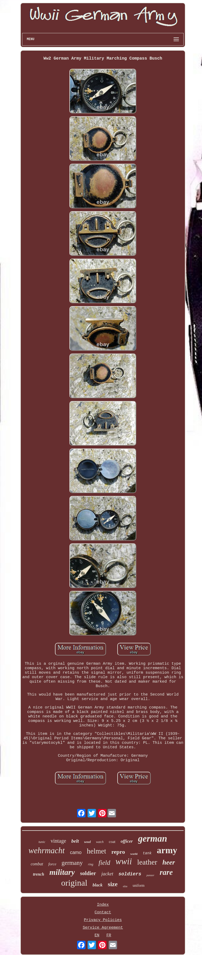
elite (125, 886)
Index (103, 905)
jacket (107, 873)
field (104, 862)
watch (100, 842)
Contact (102, 912)
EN (96, 935)
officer (127, 841)
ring (90, 864)
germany (72, 863)
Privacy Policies (103, 920)
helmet (96, 851)
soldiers (130, 874)
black (98, 885)
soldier (88, 873)
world (134, 853)
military (62, 872)
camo (76, 852)
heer (169, 862)
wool (87, 842)
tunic (41, 842)
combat (37, 864)
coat (112, 842)
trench (38, 874)
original (74, 883)
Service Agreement (103, 927)
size (113, 884)
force (52, 864)
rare (166, 872)
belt (75, 841)
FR (108, 935)
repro (118, 851)
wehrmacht (46, 850)
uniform (138, 886)
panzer (150, 875)
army (167, 850)
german (152, 838)
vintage (58, 841)
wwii (123, 861)
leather (147, 862)
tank (147, 853)
